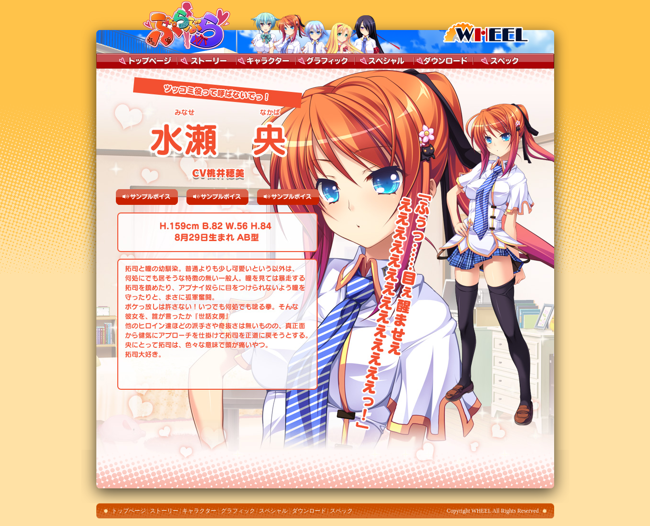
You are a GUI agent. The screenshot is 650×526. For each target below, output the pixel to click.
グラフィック (325, 61)
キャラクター (264, 61)
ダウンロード (443, 61)
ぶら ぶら (184, 26)
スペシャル (386, 61)
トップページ (147, 61)
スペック (500, 61)
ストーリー (207, 61)
